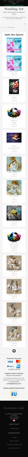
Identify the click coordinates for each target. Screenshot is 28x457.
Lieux (6, 27)
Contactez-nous (11, 0)
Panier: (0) (14, 3)
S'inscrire (17, 2)
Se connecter (11, 2)
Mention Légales (14, 441)
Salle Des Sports (11, 27)
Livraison (14, 437)
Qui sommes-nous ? (20, 0)
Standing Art (14, 9)
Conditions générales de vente (14, 444)
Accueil (5, 0)
